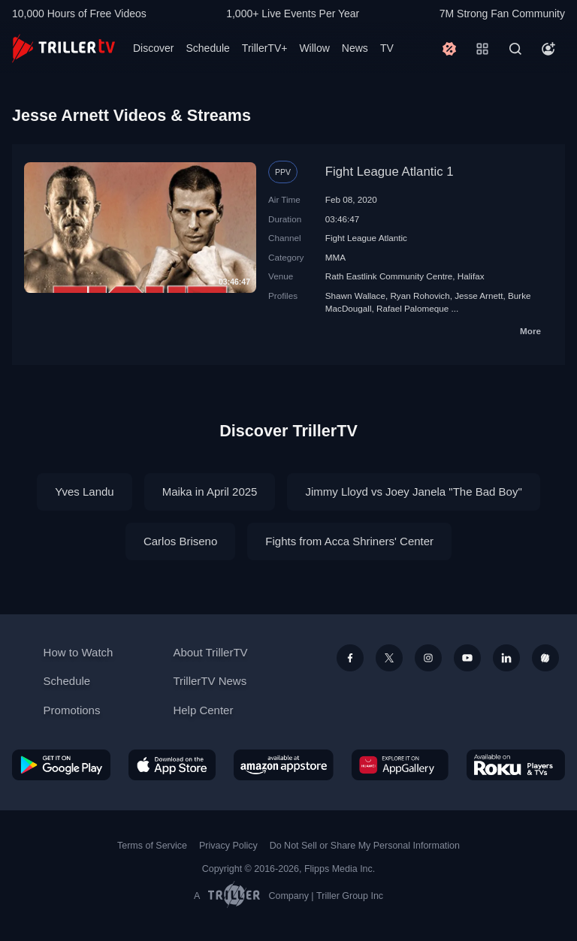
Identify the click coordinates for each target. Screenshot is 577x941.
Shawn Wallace (355, 295)
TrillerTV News (209, 680)
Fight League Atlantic (366, 238)
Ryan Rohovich (419, 295)
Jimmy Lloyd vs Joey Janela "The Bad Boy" (413, 491)
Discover (153, 48)
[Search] (515, 48)
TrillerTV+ (265, 48)
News (355, 48)
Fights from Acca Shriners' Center (349, 541)
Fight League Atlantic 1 (389, 171)
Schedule (207, 48)
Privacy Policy (228, 845)
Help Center (203, 710)
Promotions (72, 710)
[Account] (548, 48)
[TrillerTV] (63, 48)
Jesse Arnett (479, 295)
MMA (335, 257)
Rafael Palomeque (412, 308)
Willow (314, 48)
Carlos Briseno (180, 541)
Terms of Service (152, 845)
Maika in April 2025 (210, 491)
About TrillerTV (210, 652)
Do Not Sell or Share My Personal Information (365, 845)
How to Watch (78, 652)
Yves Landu (84, 491)
